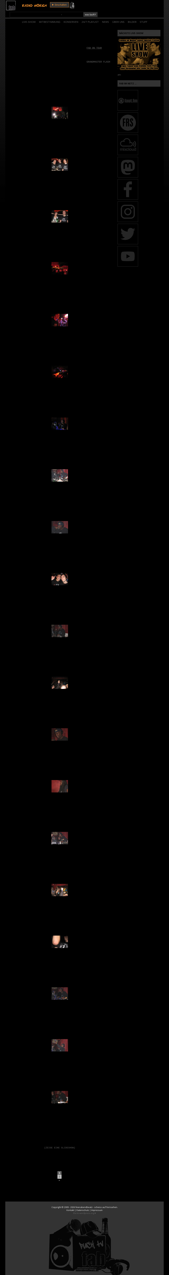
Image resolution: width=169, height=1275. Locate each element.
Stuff (143, 15)
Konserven (71, 15)
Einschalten (58, 5)
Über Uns (118, 15)
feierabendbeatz (84, 1201)
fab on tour (94, 41)
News (105, 15)
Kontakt (70, 1204)
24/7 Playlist (90, 15)
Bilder (132, 15)
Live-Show (29, 15)
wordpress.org (86, 1206)
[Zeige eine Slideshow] (59, 1140)
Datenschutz (82, 1204)
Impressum (96, 1204)
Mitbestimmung (49, 15)
